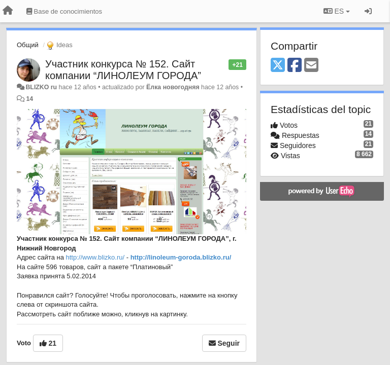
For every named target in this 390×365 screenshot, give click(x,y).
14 (29, 98)
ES (336, 11)
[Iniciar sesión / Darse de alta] (368, 11)
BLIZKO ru (41, 87)
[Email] (311, 66)
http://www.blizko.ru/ (95, 257)
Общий (28, 45)
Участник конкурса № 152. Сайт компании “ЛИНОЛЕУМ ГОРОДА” (123, 69)
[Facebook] (294, 66)
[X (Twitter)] (278, 66)
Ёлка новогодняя (173, 87)
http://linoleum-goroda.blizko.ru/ (181, 257)
